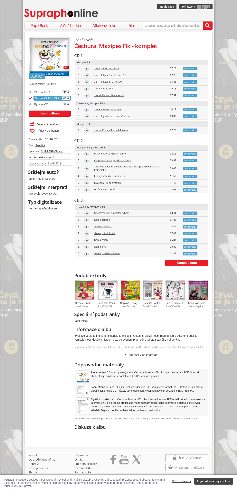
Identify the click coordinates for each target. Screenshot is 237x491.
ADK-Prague (49, 208)
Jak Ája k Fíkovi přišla (106, 68)
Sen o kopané (102, 219)
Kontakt (34, 455)
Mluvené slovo (104, 25)
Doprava (34, 464)
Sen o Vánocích (103, 226)
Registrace (167, 6)
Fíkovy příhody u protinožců (110, 176)
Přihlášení (188, 6)
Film (131, 25)
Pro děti (40, 145)
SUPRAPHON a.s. (52, 151)
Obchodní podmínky (42, 459)
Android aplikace (186, 467)
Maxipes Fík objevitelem (107, 182)
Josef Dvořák (50, 193)
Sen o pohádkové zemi (107, 253)
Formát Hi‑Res (84, 472)
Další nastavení (181, 481)
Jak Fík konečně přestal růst (110, 75)
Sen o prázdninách (104, 233)
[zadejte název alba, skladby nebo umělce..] (173, 25)
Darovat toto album (45, 124)
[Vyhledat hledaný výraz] (208, 25)
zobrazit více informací (141, 354)
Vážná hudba (70, 25)
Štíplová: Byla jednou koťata (136, 303)
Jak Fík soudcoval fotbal (107, 109)
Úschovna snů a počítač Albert (111, 213)
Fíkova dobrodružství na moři (110, 153)
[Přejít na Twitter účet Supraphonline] (136, 461)
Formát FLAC (83, 468)
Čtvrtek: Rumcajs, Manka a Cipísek (95, 303)
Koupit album (50, 113)
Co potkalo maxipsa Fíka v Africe (112, 160)
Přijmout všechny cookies (214, 481)
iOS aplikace (186, 458)
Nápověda (81, 455)
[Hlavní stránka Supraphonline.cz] (61, 14)
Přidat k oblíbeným (45, 131)
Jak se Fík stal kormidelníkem (111, 130)
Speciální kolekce (86, 464)
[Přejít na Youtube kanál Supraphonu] (124, 461)
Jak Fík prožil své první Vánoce (112, 116)
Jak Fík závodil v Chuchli (108, 81)
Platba (33, 472)
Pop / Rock (39, 25)
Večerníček (81, 320)
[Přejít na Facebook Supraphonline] (113, 461)
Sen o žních (101, 239)
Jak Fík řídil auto (103, 88)
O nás (78, 459)
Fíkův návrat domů (104, 189)
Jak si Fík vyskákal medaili (109, 95)
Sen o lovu (100, 246)
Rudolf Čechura (45, 178)
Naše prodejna (38, 468)
